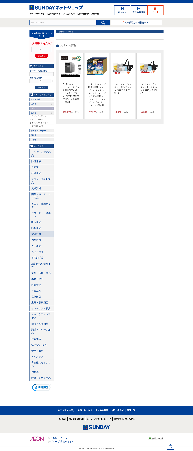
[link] (41, 388)
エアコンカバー (38, 126)
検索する (41, 87)
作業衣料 (36, 240)
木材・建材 (37, 279)
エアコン (34, 113)
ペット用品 (37, 251)
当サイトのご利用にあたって (99, 419)
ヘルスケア (37, 356)
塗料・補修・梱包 (41, 273)
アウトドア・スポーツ (41, 215)
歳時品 (35, 371)
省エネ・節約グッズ (41, 205)
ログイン (122, 12)
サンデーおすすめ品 (41, 154)
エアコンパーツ (38, 119)
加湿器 (70, 32)
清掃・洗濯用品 (39, 323)
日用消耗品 (37, 257)
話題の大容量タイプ (41, 265)
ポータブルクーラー (39, 123)
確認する (41, 56)
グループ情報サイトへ (62, 441)
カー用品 (36, 246)
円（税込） (71, 112)
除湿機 (33, 104)
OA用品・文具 (39, 344)
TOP (170, 447)
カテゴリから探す (36, 14)
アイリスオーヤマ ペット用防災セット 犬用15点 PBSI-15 (148, 88)
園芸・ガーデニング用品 (41, 196)
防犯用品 (36, 228)
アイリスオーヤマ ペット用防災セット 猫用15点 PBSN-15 (122, 88)
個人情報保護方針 (76, 419)
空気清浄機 (35, 99)
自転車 (35, 167)
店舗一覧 (95, 14)
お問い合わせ (83, 14)
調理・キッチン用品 (41, 331)
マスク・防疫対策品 (41, 181)
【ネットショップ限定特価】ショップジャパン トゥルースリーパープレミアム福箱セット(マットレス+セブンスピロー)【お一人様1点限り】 (96, 96)
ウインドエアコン (39, 116)
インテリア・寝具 (41, 308)
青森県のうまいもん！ (41, 364)
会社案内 (62, 419)
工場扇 (33, 140)
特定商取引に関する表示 (124, 419)
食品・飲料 (37, 350)
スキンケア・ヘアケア (41, 316)
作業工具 (36, 290)
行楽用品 (36, 173)
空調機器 (61, 32)
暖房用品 (36, 222)
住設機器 (36, 339)
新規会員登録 (138, 12)
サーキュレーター (38, 131)
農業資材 (36, 188)
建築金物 (36, 284)
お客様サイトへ (58, 438)
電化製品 (36, 296)
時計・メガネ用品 (41, 378)
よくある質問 (69, 14)
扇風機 (33, 135)
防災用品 (36, 161)
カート (155, 12)
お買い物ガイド (53, 14)
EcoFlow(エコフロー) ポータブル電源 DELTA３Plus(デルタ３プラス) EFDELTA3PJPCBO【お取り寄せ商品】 (70, 93)
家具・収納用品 (39, 302)
